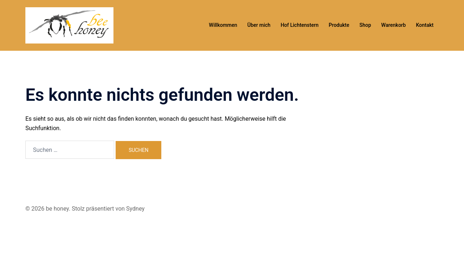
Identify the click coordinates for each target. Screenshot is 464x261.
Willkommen (223, 25)
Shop (365, 25)
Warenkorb (393, 25)
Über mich (258, 25)
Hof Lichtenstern (300, 25)
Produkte (339, 25)
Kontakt (425, 25)
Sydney (135, 208)
